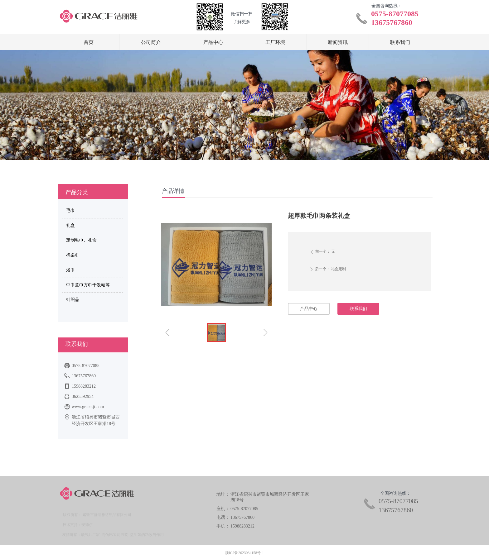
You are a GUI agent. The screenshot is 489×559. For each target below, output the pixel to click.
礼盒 (70, 225)
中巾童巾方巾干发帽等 (88, 285)
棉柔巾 (72, 255)
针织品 (72, 299)
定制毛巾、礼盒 (81, 240)
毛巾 (70, 210)
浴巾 (70, 270)
